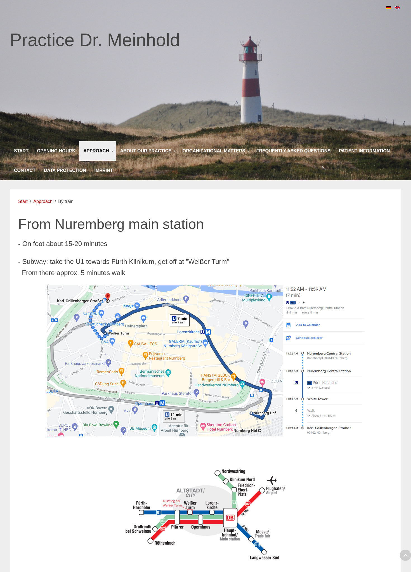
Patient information (364, 150)
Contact (25, 170)
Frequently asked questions (293, 150)
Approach (96, 150)
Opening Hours (56, 150)
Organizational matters (214, 150)
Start (21, 150)
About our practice (145, 150)
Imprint (104, 170)
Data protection (65, 170)
